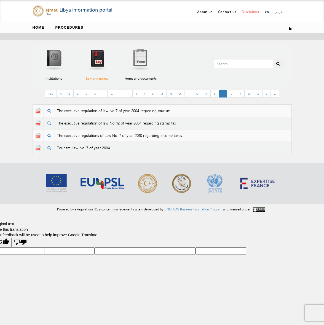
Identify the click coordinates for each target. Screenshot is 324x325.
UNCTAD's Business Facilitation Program (193, 209)
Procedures (69, 27)
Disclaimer (250, 11)
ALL (51, 94)
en (267, 11)
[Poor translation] (20, 242)
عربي (279, 11)
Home (38, 27)
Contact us (227, 11)
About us (205, 11)
